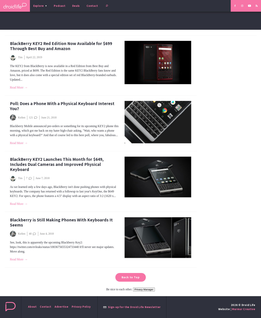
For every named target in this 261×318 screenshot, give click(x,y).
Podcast (59, 6)
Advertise (61, 306)
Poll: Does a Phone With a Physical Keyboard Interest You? (62, 106)
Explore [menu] (38, 6)
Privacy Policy (81, 306)
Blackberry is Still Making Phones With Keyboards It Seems (61, 222)
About (32, 306)
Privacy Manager (144, 289)
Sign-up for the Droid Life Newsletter (132, 307)
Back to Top (131, 277)
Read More (17, 87)
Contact (92, 6)
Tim (16, 57)
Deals (76, 6)
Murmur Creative (243, 309)
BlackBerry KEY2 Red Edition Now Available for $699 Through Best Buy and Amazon (61, 45)
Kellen (17, 117)
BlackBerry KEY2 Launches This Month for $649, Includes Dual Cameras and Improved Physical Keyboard (56, 164)
